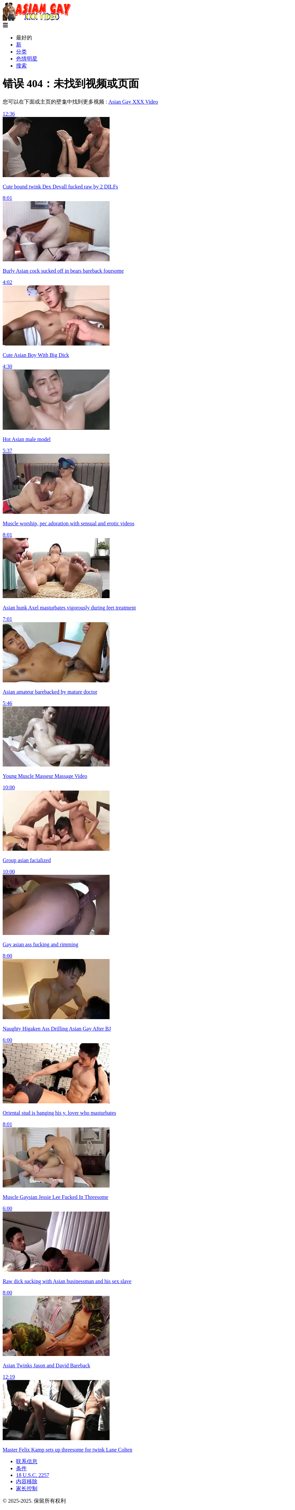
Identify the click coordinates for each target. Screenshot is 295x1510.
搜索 (21, 65)
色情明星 (26, 58)
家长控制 (26, 1488)
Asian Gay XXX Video (133, 102)
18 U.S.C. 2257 (32, 1475)
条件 (21, 1468)
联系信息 (26, 1461)
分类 (21, 51)
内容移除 (26, 1481)
